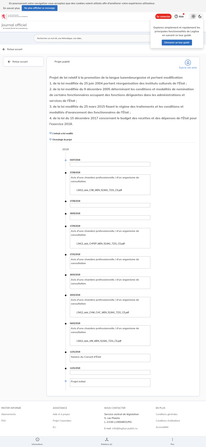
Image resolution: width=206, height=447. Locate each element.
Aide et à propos (61, 424)
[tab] (195, 56)
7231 (169, 155)
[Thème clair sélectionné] (193, 16)
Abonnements (8, 424)
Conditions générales (167, 424)
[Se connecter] (163, 16)
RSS (3, 431)
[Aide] (179, 16)
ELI (54, 437)
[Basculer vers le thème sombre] (199, 16)
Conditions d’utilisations (168, 431)
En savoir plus (11, 8)
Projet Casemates (62, 431)
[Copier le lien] (165, 170)
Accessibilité (162, 437)
